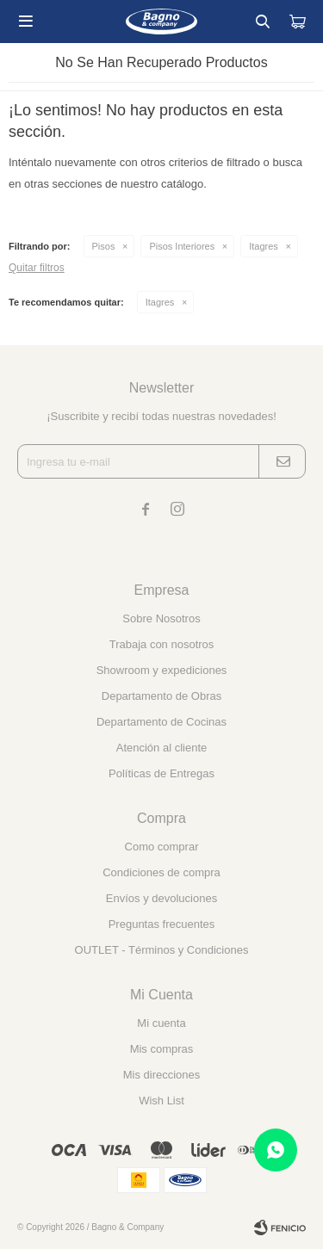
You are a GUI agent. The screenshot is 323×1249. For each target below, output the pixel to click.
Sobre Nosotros (161, 618)
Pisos (103, 246)
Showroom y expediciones (161, 670)
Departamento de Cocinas (161, 721)
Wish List (161, 1100)
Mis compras (162, 1048)
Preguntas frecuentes (162, 924)
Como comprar (162, 846)
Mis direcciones (162, 1074)
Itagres (263, 246)
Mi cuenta (161, 1023)
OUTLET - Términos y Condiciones (162, 949)
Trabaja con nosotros (161, 644)
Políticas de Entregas (161, 773)
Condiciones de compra (161, 872)
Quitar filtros (37, 268)
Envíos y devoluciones (161, 898)
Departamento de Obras (161, 695)
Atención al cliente (162, 747)
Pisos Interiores (181, 246)
